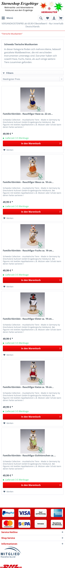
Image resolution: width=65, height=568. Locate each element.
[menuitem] (7, 18)
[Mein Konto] (54, 18)
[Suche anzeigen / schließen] (40, 18)
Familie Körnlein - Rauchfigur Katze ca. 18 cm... (28, 387)
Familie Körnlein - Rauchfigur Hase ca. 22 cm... (28, 113)
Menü (7, 17)
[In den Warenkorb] (32, 143)
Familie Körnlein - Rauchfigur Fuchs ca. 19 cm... (28, 250)
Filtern (8, 73)
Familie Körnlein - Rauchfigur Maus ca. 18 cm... (28, 182)
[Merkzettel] (47, 18)
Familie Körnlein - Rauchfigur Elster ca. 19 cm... (28, 318)
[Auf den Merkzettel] (8, 150)
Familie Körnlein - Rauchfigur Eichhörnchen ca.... (29, 455)
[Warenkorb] (60, 18)
